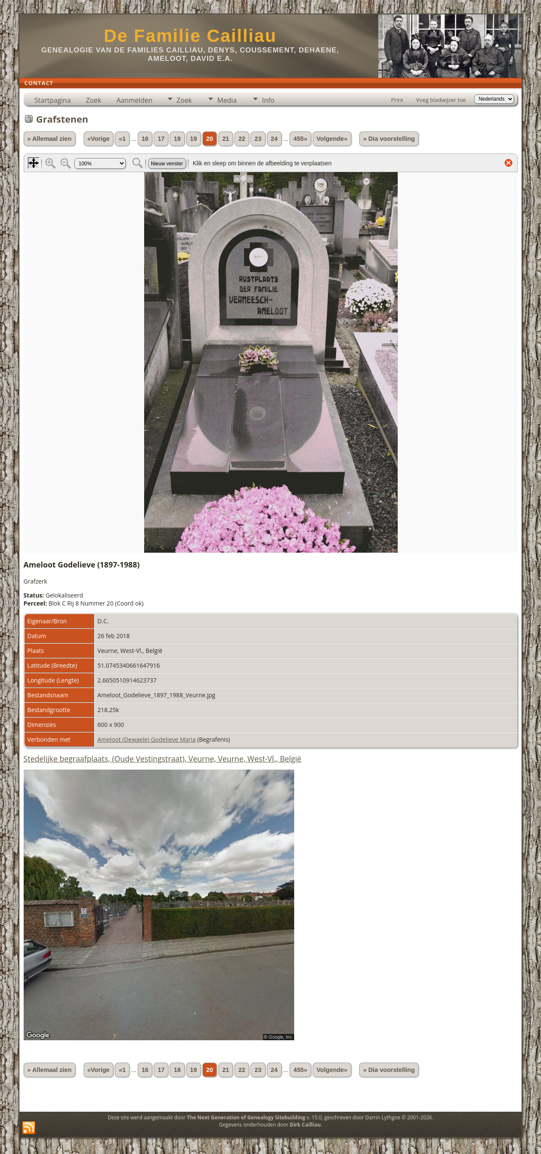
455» (300, 138)
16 (145, 138)
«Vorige (98, 138)
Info (268, 100)
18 (177, 138)
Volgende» (332, 138)
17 (161, 138)
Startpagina (53, 100)
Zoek (93, 100)
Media (227, 100)
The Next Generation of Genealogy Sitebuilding (246, 1117)
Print (397, 100)
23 (257, 138)
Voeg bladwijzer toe (441, 100)
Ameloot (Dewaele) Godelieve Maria (147, 739)
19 (193, 138)
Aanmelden (134, 100)
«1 (122, 138)
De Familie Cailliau (190, 36)
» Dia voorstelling (389, 138)
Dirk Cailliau (305, 1124)
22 (241, 138)
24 (274, 138)
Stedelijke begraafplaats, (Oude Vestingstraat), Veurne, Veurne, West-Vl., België (162, 759)
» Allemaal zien (49, 138)
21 (225, 138)
